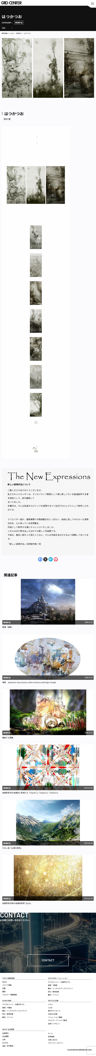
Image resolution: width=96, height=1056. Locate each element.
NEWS (4, 982)
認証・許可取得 (7, 1046)
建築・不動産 (7, 1007)
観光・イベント (7, 1017)
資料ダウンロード (54, 1011)
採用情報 (51, 1036)
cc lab (11, 33)
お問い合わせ (52, 1040)
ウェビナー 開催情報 (9, 994)
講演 (3, 991)
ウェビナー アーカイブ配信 (57, 1020)
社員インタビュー (54, 1023)
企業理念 (5, 1033)
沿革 (3, 1039)
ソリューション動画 (55, 1017)
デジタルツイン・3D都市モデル (13, 1004)
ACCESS (5, 1043)
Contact (48, 960)
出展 (3, 988)
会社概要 (5, 1036)
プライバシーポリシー (56, 1043)
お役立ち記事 (52, 1014)
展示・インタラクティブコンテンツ (14, 1011)
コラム (50, 1004)
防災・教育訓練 (7, 1014)
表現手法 (18, 22)
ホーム (50, 1033)
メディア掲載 (7, 985)
